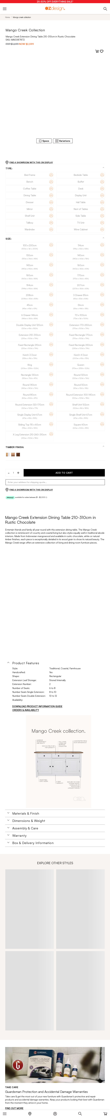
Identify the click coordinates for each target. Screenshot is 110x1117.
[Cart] (105, 1113)
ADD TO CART (64, 472)
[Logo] (55, 8)
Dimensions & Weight (28, 821)
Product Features (25, 663)
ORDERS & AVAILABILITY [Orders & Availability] (25, 710)
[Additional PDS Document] (58, 761)
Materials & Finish (25, 813)
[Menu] (6, 1113)
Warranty (19, 835)
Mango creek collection (22, 17)
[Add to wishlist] (101, 51)
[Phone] (105, 8)
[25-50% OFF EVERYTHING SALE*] (55, 1)
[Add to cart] (97, 51)
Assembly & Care (25, 828)
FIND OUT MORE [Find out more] (14, 1108)
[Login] (56, 1113)
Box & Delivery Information (33, 843)
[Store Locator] (31, 1113)
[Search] (81, 1113)
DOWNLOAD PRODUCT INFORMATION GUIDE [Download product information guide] (37, 706)
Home (7, 17)
